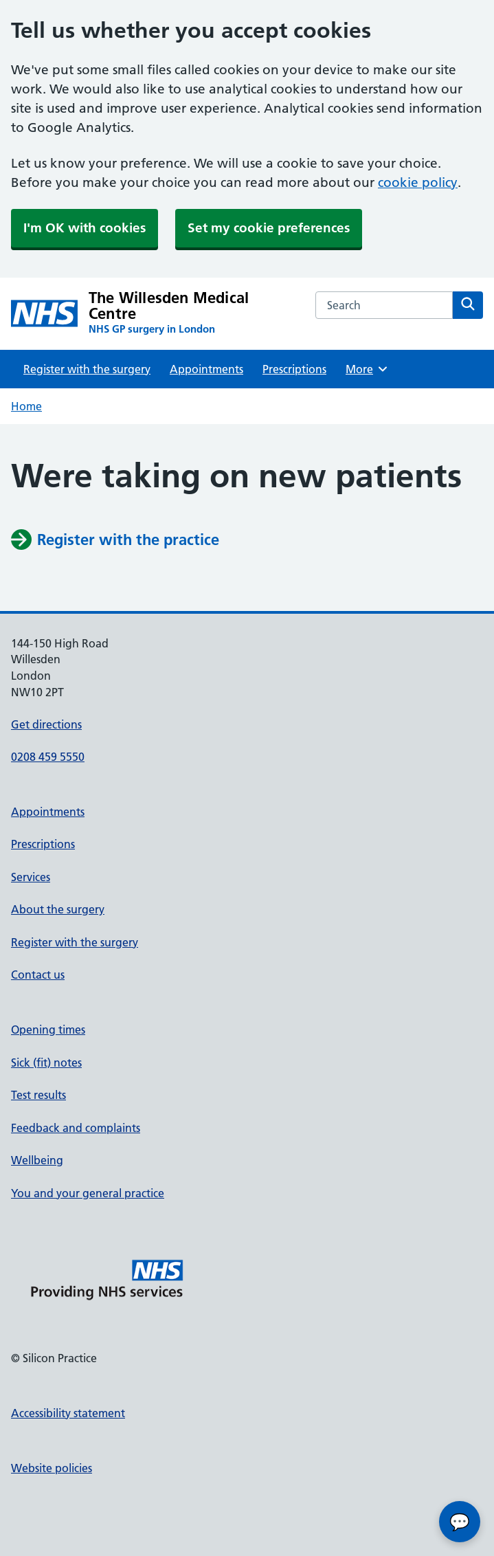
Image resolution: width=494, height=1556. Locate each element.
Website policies (51, 1468)
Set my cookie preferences (269, 228)
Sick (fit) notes (46, 1062)
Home (26, 406)
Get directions (46, 724)
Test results (38, 1095)
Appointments (206, 369)
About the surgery (57, 909)
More (367, 369)
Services (30, 877)
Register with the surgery (86, 369)
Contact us (38, 974)
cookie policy (418, 182)
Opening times (48, 1029)
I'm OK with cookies (84, 228)
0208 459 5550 (48, 757)
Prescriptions (294, 369)
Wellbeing (37, 1160)
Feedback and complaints (75, 1128)
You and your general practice (87, 1193)
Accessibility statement (68, 1413)
